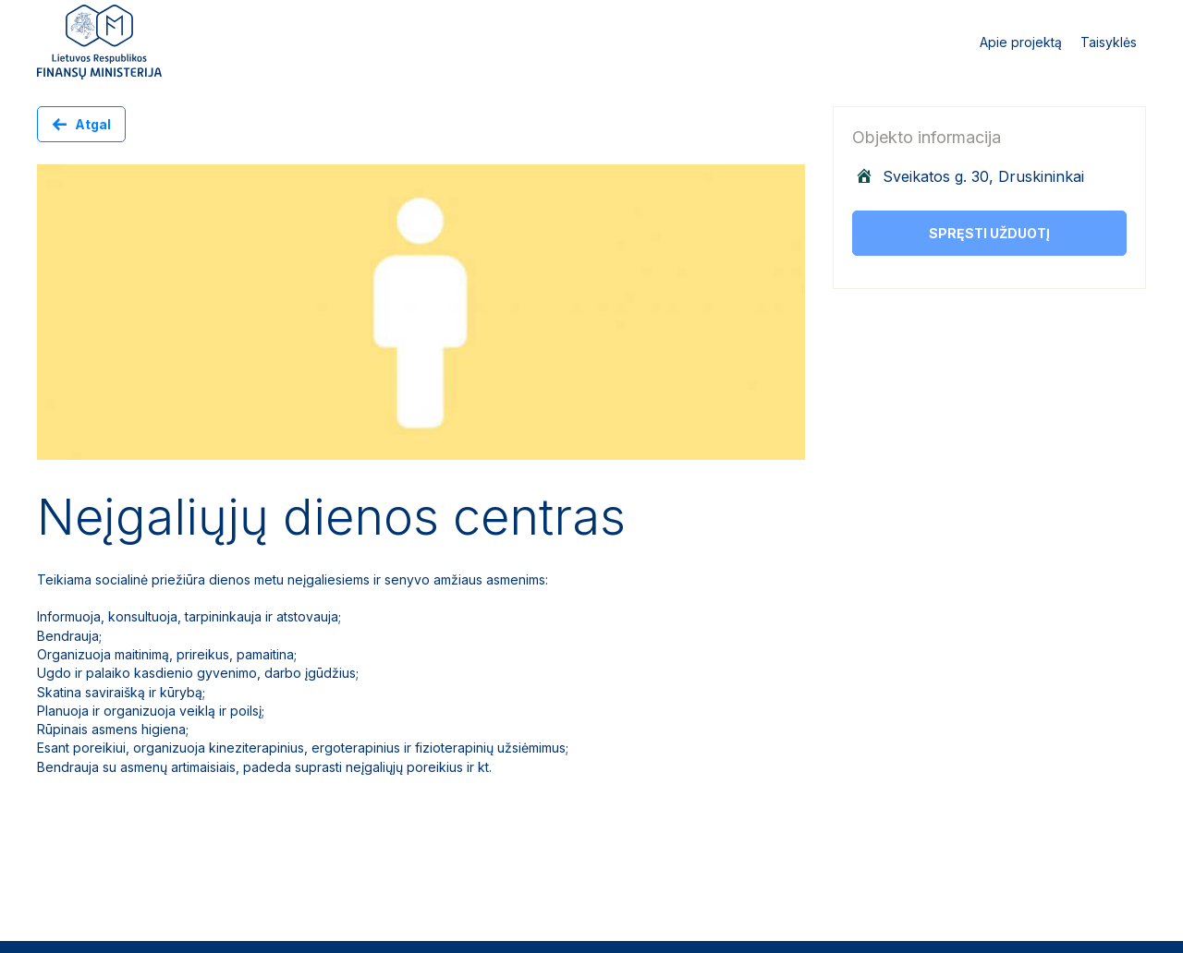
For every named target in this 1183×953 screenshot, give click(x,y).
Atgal (93, 124)
